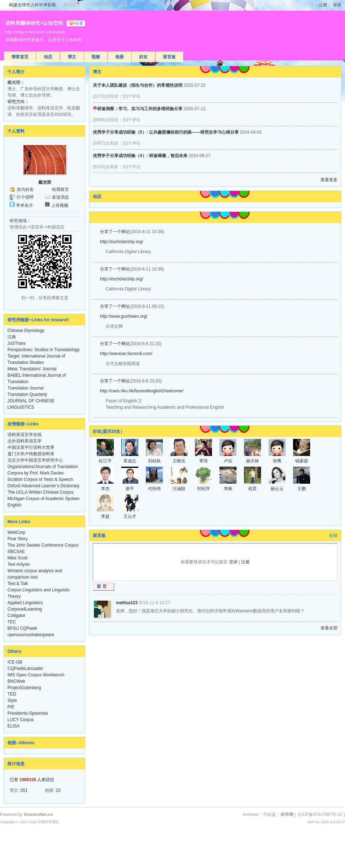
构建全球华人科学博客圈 (32, 4)
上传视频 (59, 205)
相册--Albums (20, 742)
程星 (252, 488)
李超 (105, 516)
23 (58, 790)
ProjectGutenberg (24, 687)
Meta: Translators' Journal (32, 368)
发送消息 (60, 197)
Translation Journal (25, 388)
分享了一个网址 (115, 231)
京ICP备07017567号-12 (320, 814)
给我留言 (60, 189)
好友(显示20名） (108, 431)
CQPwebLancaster (25, 668)
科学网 (287, 814)
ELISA (13, 726)
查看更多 (329, 179)
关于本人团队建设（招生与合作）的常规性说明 (137, 85)
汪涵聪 (178, 488)
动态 (48, 56)
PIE (10, 706)
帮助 (122, 4)
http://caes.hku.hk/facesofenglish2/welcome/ (142, 390)
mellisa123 (127, 602)
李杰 (105, 488)
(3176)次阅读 (105, 96)
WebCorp (16, 532)
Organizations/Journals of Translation (42, 466)
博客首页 (19, 56)
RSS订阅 (102, 4)
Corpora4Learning (24, 609)
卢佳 (228, 460)
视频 (95, 56)
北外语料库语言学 (24, 441)
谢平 (130, 488)
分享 (79, 23)
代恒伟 (154, 488)
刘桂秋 (154, 460)
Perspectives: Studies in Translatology (43, 349)
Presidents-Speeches (27, 713)
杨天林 (252, 460)
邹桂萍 (203, 488)
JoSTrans (16, 343)
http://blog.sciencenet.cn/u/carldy (35, 31)
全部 (333, 535)
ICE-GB (14, 662)
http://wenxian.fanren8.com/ (126, 353)
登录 (337, 4)
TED (11, 694)
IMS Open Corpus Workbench (35, 674)
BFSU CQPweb (22, 628)
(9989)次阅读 (105, 119)
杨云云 (277, 488)
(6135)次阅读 (105, 166)
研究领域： (20, 220)
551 (24, 790)
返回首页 (72, 4)
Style (12, 700)
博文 (72, 56)
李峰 (228, 488)
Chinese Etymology (25, 330)
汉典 (11, 336)
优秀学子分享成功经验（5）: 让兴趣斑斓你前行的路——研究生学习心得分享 (166, 132)
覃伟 (203, 460)
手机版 (269, 814)
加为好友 (25, 189)
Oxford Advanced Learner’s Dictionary (43, 485)
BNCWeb (16, 681)
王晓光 (178, 460)
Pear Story (17, 538)
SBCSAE (16, 551)
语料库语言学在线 (24, 434)
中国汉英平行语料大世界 (30, 447)
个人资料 (16, 131)
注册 (323, 4)
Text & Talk (17, 583)
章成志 (129, 460)
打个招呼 (25, 197)
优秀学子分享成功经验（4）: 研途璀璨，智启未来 (140, 155)
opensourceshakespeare (30, 634)
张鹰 (277, 460)
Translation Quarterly (27, 394)
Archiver (251, 814)
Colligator (16, 615)
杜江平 (105, 460)
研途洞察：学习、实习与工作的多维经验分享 (137, 108)
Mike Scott (17, 557)
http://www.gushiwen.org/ (123, 316)
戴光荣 (44, 182)
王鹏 (301, 488)
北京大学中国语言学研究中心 (35, 460)
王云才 (129, 516)
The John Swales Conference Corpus (42, 545)
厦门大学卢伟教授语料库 (30, 453)
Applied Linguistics (25, 602)
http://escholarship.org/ (121, 241)
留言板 (169, 56)
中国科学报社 (48, 822)
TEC (11, 621)
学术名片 (24, 205)
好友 (143, 56)
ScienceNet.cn (38, 814)
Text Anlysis (18, 564)
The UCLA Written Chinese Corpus (40, 492)
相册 (119, 56)
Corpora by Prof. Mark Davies (35, 473)
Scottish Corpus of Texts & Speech (40, 479)
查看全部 (329, 627)
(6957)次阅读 (105, 143)
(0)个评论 (132, 96)
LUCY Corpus (20, 719)
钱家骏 (301, 460)
